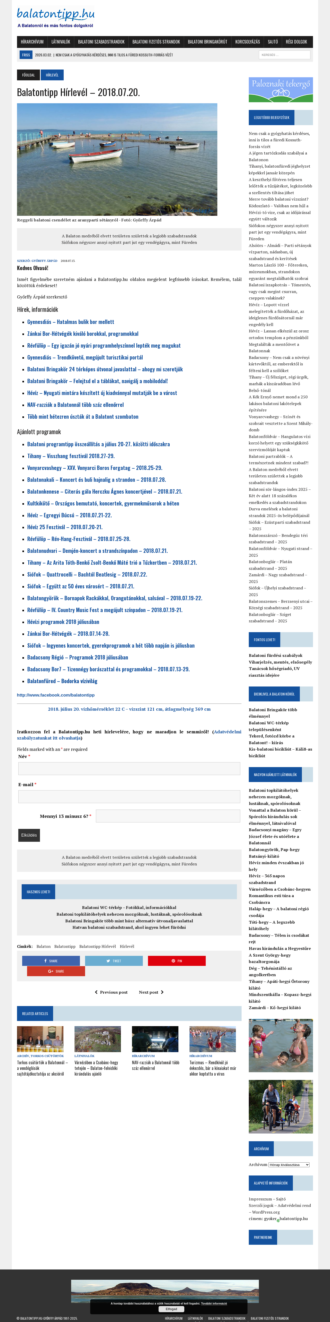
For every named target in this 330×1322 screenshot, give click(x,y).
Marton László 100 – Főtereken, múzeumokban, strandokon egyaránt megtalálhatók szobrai (278, 271)
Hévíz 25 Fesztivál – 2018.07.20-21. (64, 527)
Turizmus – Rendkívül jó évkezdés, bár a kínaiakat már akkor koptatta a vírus (212, 1057)
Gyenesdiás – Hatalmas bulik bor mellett (70, 321)
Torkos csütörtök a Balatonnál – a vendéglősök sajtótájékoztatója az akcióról (42, 1057)
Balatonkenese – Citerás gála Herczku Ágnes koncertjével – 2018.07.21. (104, 491)
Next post (151, 982)
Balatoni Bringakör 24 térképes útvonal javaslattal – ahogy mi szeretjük (104, 369)
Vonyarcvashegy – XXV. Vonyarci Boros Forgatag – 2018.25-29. (94, 467)
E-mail (27, 784)
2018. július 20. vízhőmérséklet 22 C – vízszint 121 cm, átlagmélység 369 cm (129, 709)
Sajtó (272, 42)
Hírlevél (126, 946)
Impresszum (260, 1192)
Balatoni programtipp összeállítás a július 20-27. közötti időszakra (98, 444)
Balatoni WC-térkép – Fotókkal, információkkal (129, 907)
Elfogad (171, 1309)
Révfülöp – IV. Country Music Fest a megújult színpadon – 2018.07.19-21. (104, 610)
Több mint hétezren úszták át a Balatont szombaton (82, 416)
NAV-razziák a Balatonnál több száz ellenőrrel (75, 404)
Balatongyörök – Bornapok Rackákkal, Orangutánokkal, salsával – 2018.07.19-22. (114, 598)
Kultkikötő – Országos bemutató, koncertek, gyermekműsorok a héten (103, 503)
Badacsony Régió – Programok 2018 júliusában (77, 657)
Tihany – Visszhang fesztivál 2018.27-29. (70, 456)
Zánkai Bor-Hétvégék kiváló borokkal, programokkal (82, 333)
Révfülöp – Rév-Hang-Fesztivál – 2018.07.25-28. (78, 539)
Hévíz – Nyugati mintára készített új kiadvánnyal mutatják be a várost (102, 393)
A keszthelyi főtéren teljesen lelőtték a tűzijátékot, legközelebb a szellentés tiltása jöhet (280, 186)
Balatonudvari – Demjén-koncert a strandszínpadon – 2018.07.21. (97, 550)
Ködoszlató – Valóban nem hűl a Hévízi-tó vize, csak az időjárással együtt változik (280, 212)
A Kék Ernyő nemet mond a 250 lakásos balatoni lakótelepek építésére (278, 403)
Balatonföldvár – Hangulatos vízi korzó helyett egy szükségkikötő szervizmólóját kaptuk (280, 443)
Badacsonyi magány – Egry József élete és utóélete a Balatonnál (275, 836)
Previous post (111, 982)
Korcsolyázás (247, 42)
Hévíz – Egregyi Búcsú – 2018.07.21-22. (69, 515)
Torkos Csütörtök (46, 1046)
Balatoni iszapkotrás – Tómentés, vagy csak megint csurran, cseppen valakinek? (280, 291)
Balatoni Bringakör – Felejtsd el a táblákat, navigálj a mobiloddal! (97, 381)
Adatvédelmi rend (294, 1199)
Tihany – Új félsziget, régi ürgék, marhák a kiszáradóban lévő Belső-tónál (281, 383)
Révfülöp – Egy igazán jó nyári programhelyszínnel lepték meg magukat (103, 345)
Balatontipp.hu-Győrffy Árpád (41, 1312)
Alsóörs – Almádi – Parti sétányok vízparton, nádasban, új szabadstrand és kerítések (280, 252)
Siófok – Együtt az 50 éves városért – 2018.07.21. (80, 586)
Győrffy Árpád (44, 261)
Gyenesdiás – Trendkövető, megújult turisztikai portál (84, 357)
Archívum (258, 1158)
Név (24, 756)
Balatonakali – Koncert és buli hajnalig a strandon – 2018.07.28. (96, 479)
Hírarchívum (31, 42)
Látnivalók (60, 42)
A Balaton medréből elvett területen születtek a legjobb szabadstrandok (129, 236)
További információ (214, 1303)
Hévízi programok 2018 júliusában (63, 621)
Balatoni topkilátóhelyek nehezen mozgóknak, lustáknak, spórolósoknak (129, 914)
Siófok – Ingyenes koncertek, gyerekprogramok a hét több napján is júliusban (110, 645)
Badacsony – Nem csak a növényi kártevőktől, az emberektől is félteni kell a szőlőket (279, 364)
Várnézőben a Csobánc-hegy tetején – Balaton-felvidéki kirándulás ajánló (96, 1057)
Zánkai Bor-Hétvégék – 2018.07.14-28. (68, 633)
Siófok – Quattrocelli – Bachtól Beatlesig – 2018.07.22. (87, 574)
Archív (22, 1046)
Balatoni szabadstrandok (101, 42)
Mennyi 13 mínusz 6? (65, 816)
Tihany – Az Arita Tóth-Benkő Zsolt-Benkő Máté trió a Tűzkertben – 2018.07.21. (111, 562)
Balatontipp (64, 946)
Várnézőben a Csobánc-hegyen (280, 882)
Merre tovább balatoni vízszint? (279, 199)
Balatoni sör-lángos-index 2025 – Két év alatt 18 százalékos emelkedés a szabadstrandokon (280, 495)
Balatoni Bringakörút (207, 42)
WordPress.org (266, 1206)
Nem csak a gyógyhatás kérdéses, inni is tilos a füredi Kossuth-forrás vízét (279, 140)
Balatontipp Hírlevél (97, 946)
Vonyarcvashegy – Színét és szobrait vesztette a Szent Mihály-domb (281, 423)
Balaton (43, 946)
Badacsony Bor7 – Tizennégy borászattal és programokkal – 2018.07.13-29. (108, 669)
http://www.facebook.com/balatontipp (55, 695)
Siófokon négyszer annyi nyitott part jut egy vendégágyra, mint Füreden (129, 242)
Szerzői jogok (261, 1199)
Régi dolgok (296, 42)
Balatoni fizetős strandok (155, 42)
